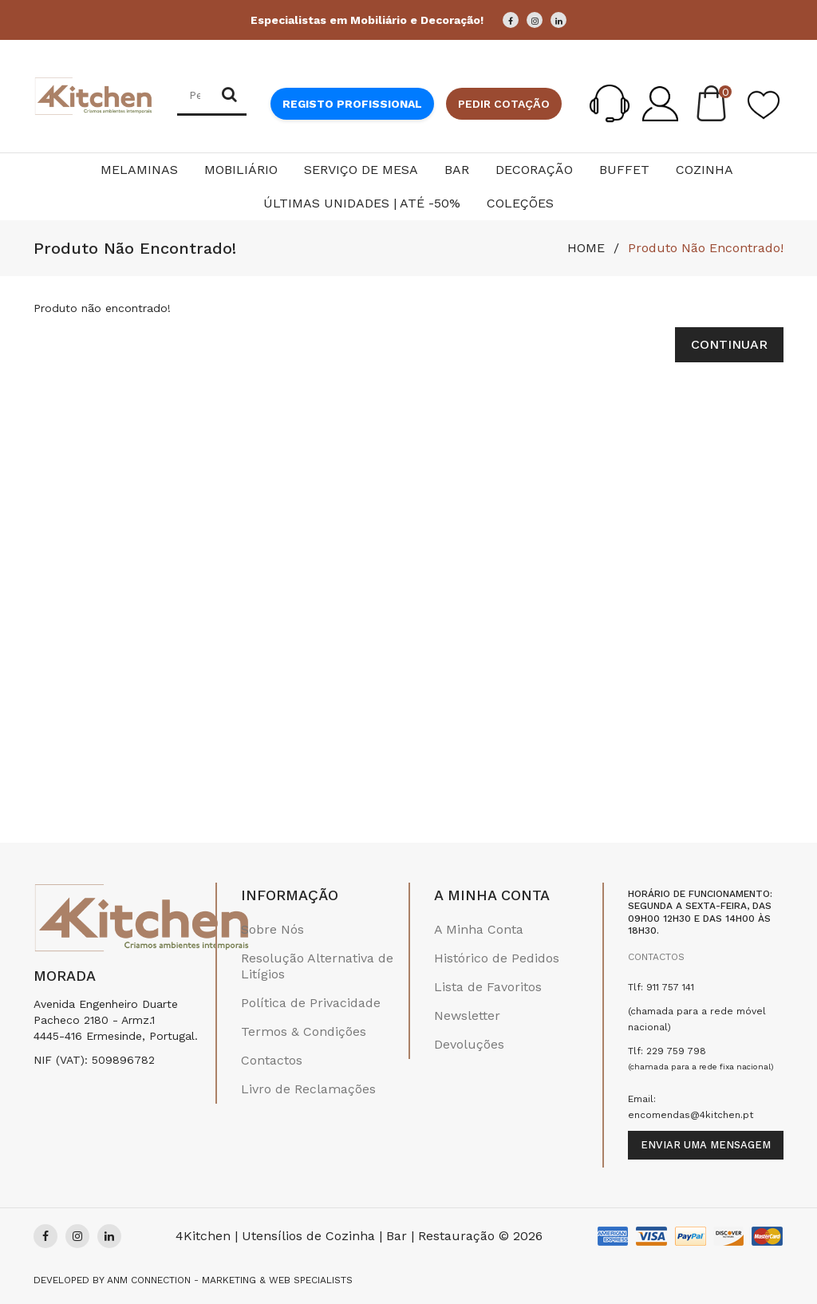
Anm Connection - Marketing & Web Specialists (230, 1280)
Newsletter (467, 1015)
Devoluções (469, 1044)
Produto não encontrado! (705, 247)
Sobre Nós (272, 929)
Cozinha (704, 169)
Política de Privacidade (311, 1002)
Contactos (271, 1060)
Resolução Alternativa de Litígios (317, 966)
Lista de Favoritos (488, 986)
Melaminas (139, 169)
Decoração (534, 169)
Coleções (520, 203)
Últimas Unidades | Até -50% (361, 203)
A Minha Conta (478, 929)
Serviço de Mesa (361, 169)
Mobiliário (241, 169)
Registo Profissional (352, 103)
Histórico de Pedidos (496, 958)
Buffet (624, 169)
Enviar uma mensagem (706, 1145)
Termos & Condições (303, 1031)
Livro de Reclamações (308, 1089)
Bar (456, 169)
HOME (586, 247)
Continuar (729, 344)
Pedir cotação (504, 103)
